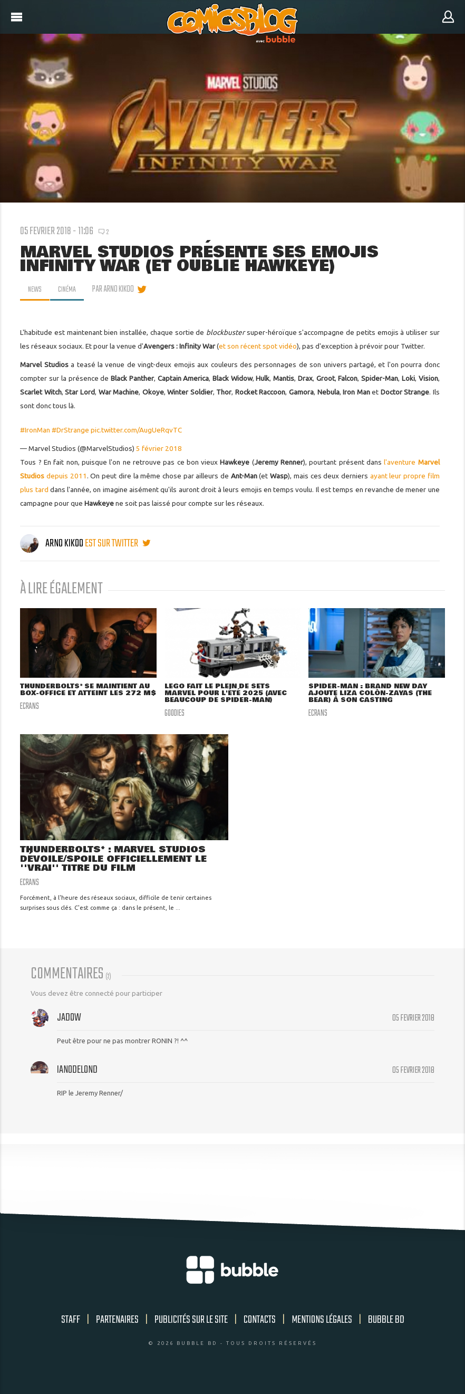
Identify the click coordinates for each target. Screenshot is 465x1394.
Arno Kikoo (52, 543)
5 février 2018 (159, 448)
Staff (70, 1322)
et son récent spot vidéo (258, 346)
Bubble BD (386, 1322)
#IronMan (35, 430)
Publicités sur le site (191, 1322)
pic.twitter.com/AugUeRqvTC (136, 430)
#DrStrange (70, 430)
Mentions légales (322, 1322)
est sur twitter (117, 543)
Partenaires (117, 1322)
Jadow (69, 1020)
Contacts (260, 1322)
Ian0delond (77, 1072)
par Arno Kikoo (117, 289)
